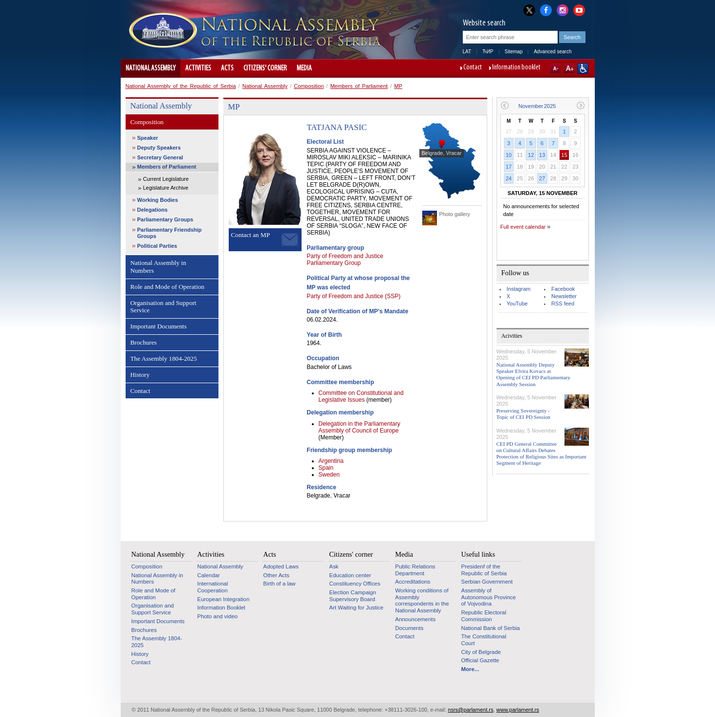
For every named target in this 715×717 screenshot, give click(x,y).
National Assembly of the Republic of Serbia (181, 86)
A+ (569, 68)
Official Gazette (480, 660)
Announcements (415, 619)
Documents (409, 628)
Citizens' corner (265, 68)
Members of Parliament (359, 86)
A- (555, 68)
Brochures (143, 342)
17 (509, 167)
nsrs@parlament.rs (470, 710)
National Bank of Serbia (490, 628)
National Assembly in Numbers (158, 266)
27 (542, 178)
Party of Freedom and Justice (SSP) (354, 296)
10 (509, 155)
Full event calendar (523, 227)
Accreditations (413, 582)
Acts (227, 68)
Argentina (331, 460)
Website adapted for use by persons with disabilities (582, 68)
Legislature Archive (166, 188)
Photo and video (217, 616)
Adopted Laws (281, 566)
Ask (334, 566)
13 (542, 155)
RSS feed (562, 303)
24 (509, 178)
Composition (309, 86)
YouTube (517, 303)
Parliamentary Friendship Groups (169, 233)
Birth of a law (279, 584)
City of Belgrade (481, 652)
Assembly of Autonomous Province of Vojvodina (488, 597)
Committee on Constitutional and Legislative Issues (361, 396)
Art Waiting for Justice (356, 607)
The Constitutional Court (483, 639)
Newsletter (564, 296)
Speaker (147, 138)
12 (531, 155)
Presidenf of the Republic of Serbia (484, 570)
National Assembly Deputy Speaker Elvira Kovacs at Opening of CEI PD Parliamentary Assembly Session (534, 374)
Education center (350, 575)
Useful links (478, 554)
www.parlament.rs (518, 710)
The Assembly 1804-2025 (163, 358)
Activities (198, 68)
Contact (472, 68)
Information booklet (516, 68)
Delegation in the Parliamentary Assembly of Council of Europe (359, 427)
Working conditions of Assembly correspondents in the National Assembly (422, 600)
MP (398, 86)
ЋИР (487, 51)
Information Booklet (221, 607)
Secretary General (160, 157)
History (140, 374)
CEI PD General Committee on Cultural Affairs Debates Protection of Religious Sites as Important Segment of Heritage (541, 453)
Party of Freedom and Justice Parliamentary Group (345, 259)
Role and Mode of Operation (167, 286)
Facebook (563, 289)
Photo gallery (454, 214)
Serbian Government (487, 582)
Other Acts (276, 575)
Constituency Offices (355, 584)
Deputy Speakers (159, 148)
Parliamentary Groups (165, 219)
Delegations (152, 210)
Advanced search (552, 51)
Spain (326, 467)
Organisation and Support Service (163, 306)
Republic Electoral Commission (483, 615)
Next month (581, 105)
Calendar (208, 575)
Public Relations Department (415, 570)
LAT (467, 51)
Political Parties (157, 246)
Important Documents (158, 326)
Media (304, 68)
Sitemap (514, 51)
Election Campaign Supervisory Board (352, 595)
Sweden (329, 474)
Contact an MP (250, 235)
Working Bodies (157, 200)
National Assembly (150, 68)
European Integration (223, 599)
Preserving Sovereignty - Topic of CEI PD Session (523, 414)
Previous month (504, 105)
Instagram (519, 289)
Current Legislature (166, 179)
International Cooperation (212, 587)
